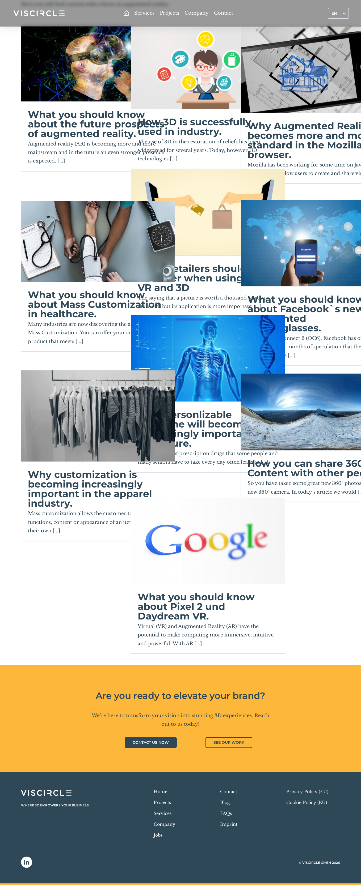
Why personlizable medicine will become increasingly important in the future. (201, 429)
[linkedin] (26, 862)
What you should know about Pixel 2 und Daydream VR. (196, 606)
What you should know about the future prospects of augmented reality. (96, 124)
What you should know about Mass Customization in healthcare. (94, 304)
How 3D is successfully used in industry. (194, 126)
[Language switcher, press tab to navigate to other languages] (338, 13)
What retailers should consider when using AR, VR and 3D (200, 278)
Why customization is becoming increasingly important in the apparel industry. (90, 489)
